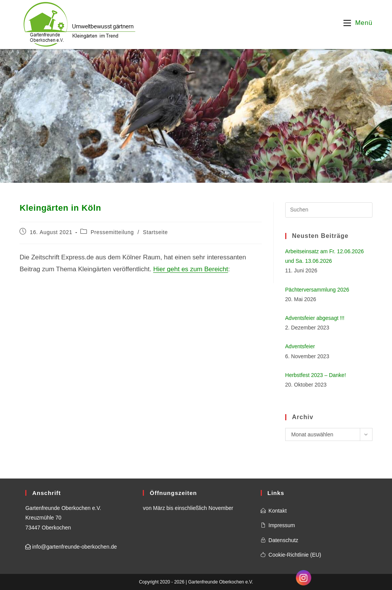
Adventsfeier (300, 346)
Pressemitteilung (112, 232)
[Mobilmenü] (357, 22)
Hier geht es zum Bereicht (190, 269)
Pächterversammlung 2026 (317, 290)
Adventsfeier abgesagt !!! (315, 318)
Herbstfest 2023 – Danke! (315, 375)
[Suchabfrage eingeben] (328, 210)
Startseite (155, 232)
